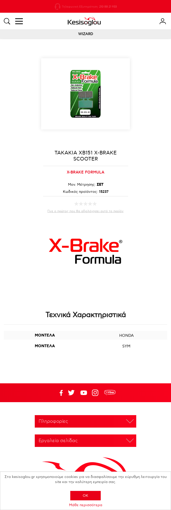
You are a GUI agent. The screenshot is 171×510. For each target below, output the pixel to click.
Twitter (83, 392)
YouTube (71, 392)
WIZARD (85, 34)
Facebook (59, 392)
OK (85, 495)
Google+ (96, 392)
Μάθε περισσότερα (85, 505)
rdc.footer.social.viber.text (109, 392)
